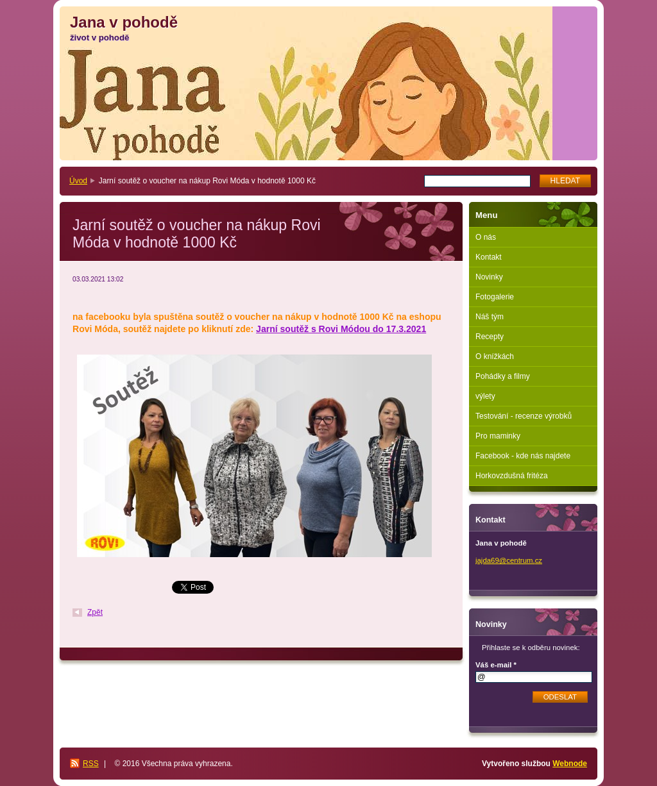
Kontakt (488, 257)
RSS (91, 763)
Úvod (78, 180)
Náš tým (489, 316)
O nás (485, 237)
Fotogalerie (494, 296)
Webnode (569, 763)
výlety (485, 396)
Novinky (489, 276)
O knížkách (494, 356)
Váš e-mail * (495, 665)
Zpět (95, 612)
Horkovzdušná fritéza (511, 475)
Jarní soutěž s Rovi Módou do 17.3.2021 (341, 329)
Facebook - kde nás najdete (522, 455)
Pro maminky (497, 435)
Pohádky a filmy (502, 376)
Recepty (489, 336)
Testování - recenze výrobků (523, 416)
